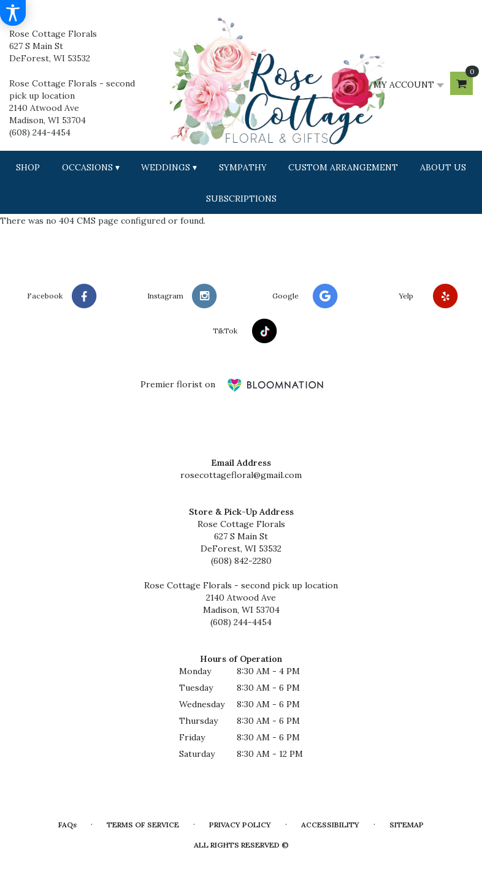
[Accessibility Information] (13, 13)
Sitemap (406, 824)
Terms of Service (143, 824)
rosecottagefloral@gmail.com (241, 474)
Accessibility (330, 824)
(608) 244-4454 (40, 132)
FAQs (67, 824)
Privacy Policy (240, 824)
